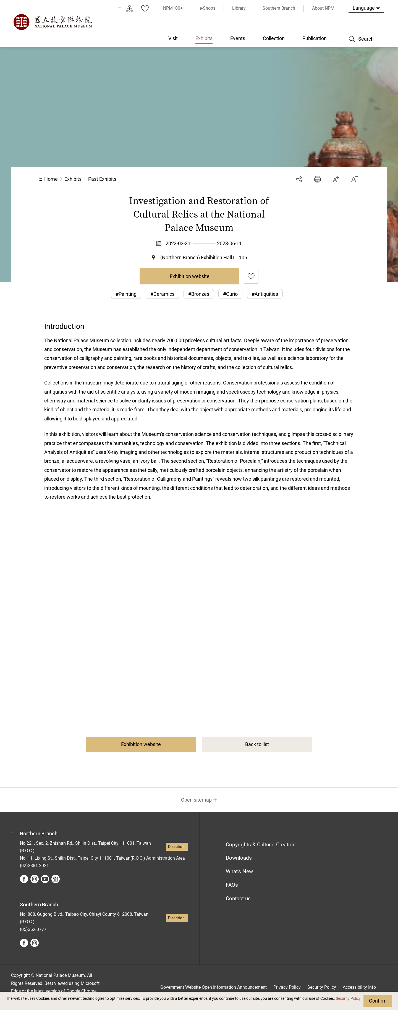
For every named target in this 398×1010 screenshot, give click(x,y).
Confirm (378, 1001)
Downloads (239, 858)
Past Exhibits (102, 179)
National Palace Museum (52, 22)
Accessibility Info (359, 987)
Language (364, 8)
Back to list (257, 744)
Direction (176, 846)
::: (119, 8)
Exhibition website (190, 276)
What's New (239, 871)
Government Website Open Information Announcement (213, 987)
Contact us (238, 898)
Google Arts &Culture (55, 879)
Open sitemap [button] (196, 800)
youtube (45, 879)
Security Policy (348, 998)
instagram (34, 879)
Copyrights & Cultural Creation (260, 844)
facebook (24, 879)
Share (299, 179)
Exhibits (73, 179)
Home (51, 179)
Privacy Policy (287, 987)
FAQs (232, 885)
